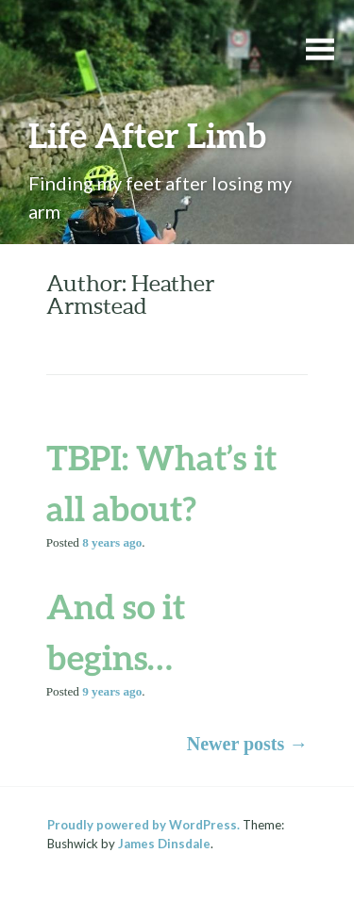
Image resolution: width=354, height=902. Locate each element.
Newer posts (248, 743)
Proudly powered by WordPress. (143, 824)
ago (112, 542)
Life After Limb (147, 135)
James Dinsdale (164, 843)
